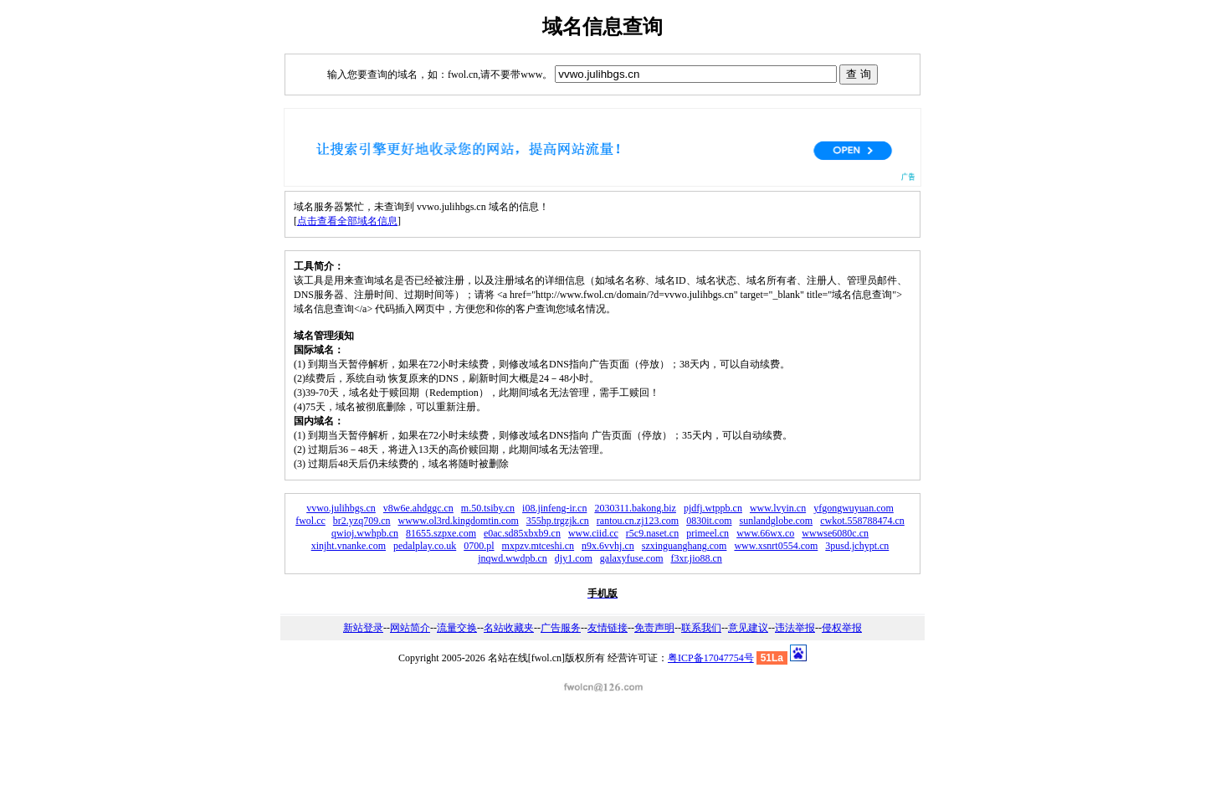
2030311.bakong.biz (635, 508)
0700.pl (479, 546)
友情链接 (607, 628)
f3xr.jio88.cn (695, 558)
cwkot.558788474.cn (862, 521)
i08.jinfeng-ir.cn (554, 508)
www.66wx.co (765, 533)
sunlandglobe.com (776, 521)
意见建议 (748, 628)
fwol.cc (310, 521)
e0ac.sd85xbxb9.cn (522, 533)
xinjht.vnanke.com (348, 546)
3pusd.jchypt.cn (857, 546)
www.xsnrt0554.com (776, 546)
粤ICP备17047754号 (711, 658)
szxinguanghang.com (684, 546)
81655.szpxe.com (441, 533)
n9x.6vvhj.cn (608, 546)
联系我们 (701, 628)
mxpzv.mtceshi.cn (538, 546)
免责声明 (654, 628)
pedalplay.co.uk (424, 546)
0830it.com (708, 521)
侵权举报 (842, 628)
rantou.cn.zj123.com (638, 521)
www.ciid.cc (593, 533)
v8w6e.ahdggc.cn (418, 508)
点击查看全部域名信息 (347, 221)
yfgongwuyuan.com (853, 508)
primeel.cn (707, 533)
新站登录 (363, 628)
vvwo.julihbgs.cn (341, 508)
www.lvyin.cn (778, 508)
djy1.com (573, 558)
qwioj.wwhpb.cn (364, 533)
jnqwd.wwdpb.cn (512, 558)
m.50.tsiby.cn (488, 508)
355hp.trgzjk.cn (557, 521)
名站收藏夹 (509, 628)
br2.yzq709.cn (362, 521)
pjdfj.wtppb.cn (713, 508)
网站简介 (410, 628)
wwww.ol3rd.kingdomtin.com (458, 521)
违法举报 (795, 628)
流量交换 (457, 628)
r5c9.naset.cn (652, 533)
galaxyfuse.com (632, 558)
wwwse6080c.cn (835, 533)
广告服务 (561, 628)
